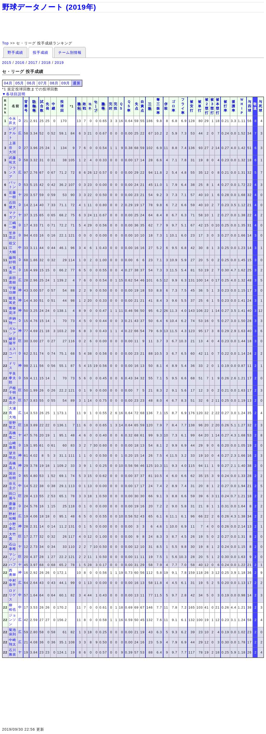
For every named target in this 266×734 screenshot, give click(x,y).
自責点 (142, 106)
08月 (54, 83)
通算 (77, 83)
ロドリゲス (12, 595)
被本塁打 (218, 106)
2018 (46, 62)
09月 (65, 83)
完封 (110, 106)
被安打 (192, 106)
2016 (20, 62)
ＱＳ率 (129, 106)
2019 (59, 62)
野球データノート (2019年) (49, 7)
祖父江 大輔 (12, 247)
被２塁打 (207, 106)
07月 (42, 83)
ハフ (12, 565)
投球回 (62, 106)
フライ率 (183, 106)
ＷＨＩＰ (242, 106)
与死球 (260, 106)
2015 (6, 62)
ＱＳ (121, 106)
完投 (115, 106)
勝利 (79, 106)
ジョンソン (12, 619)
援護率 (233, 106)
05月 (19, 83)
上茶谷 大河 (12, 147)
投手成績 (40, 52)
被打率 (225, 106)
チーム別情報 (70, 52)
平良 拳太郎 (14, 378)
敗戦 (84, 106)
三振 (149, 106)
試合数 (42, 106)
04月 (8, 83)
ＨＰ (90, 106)
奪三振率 (158, 106)
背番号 (26, 106)
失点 (136, 106)
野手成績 (15, 52)
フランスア (12, 172)
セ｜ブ (95, 106)
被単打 (200, 106)
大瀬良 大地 (12, 412)
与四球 (249, 106)
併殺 (166, 106)
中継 (53, 106)
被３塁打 (212, 106)
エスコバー (12, 353)
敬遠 (255, 106)
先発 (47, 106)
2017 (33, 62)
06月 (31, 83)
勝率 (103, 106)
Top (5, 43)
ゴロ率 (173, 106)
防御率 (34, 106)
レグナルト (12, 133)
